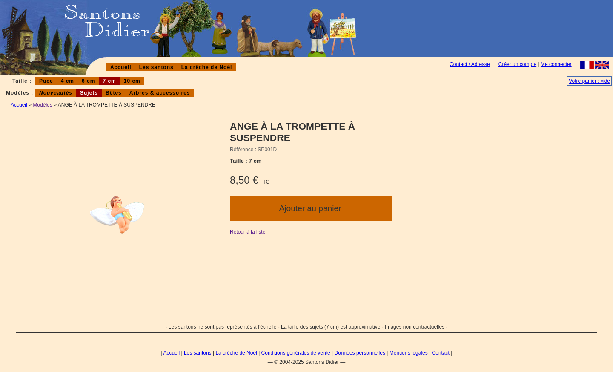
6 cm (88, 81)
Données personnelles (360, 353)
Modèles (42, 105)
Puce (46, 81)
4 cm (67, 81)
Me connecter (556, 64)
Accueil (121, 67)
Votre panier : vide (589, 81)
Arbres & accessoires (159, 93)
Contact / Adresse (470, 64)
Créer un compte (517, 64)
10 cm (132, 81)
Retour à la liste (247, 232)
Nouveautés (55, 93)
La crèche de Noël (206, 67)
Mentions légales (409, 353)
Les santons (156, 67)
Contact (441, 353)
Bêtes (114, 93)
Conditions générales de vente (295, 353)
